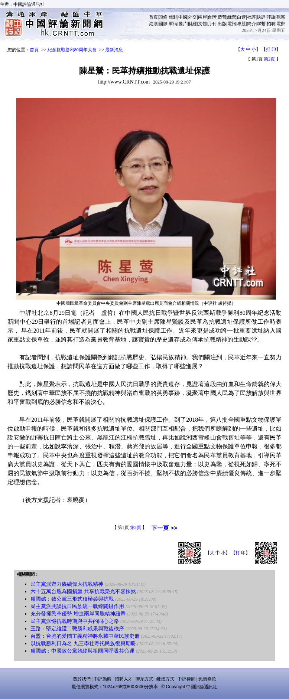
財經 (192, 23)
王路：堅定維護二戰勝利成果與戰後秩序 (77, 628)
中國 (182, 17)
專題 (241, 23)
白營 (241, 17)
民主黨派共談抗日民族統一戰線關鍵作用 (77, 606)
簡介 (251, 23)
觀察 (280, 17)
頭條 (163, 17)
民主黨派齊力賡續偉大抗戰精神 (66, 584)
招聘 (271, 23)
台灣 (212, 17)
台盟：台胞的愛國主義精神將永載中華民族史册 (85, 636)
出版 (222, 23)
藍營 (222, 17)
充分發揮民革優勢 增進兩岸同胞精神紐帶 (78, 614)
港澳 (153, 23)
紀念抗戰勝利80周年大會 (72, 49)
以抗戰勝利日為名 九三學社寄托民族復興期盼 (83, 643)
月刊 (212, 23)
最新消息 (114, 49)
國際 (163, 23)
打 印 (271, 49)
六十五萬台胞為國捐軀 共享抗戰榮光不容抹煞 (83, 591)
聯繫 (261, 23)
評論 (271, 17)
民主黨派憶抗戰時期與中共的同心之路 (74, 621)
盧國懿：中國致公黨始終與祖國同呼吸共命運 (82, 651)
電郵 (280, 23)
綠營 (231, 17)
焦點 (173, 17)
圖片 (182, 23)
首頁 (153, 17)
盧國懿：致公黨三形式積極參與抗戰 (72, 599)
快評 (261, 17)
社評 (251, 17)
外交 (192, 17)
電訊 (231, 23)
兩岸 (202, 17)
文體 (202, 23)
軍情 (173, 23)
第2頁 (269, 59)
